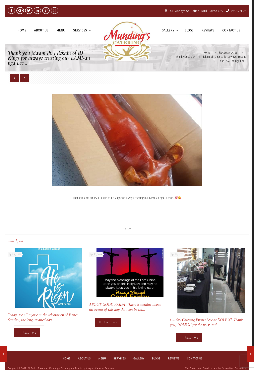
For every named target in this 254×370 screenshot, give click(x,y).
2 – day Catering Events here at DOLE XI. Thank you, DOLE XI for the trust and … (206, 322)
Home (207, 52)
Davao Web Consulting (234, 368)
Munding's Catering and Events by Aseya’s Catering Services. (81, 368)
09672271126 (238, 11)
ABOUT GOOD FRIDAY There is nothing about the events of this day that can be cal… (125, 307)
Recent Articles (228, 52)
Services (119, 358)
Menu (102, 358)
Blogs (156, 358)
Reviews (173, 358)
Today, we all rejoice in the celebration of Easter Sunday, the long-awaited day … (43, 317)
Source (127, 229)
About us (84, 358)
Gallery (138, 358)
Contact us (195, 358)
